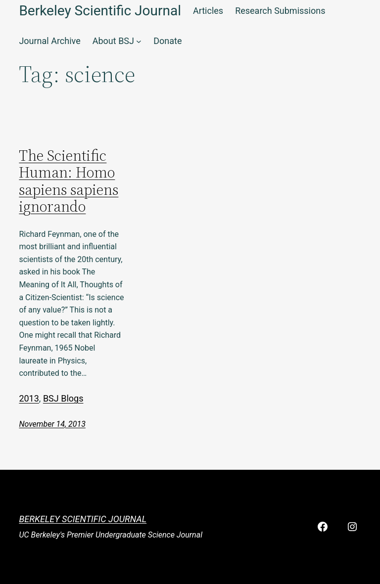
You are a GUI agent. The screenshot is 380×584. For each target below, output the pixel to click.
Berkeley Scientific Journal (82, 519)
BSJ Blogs (63, 398)
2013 (29, 398)
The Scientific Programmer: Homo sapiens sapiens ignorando (68, 181)
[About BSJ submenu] (139, 41)
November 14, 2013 (52, 424)
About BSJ (113, 41)
